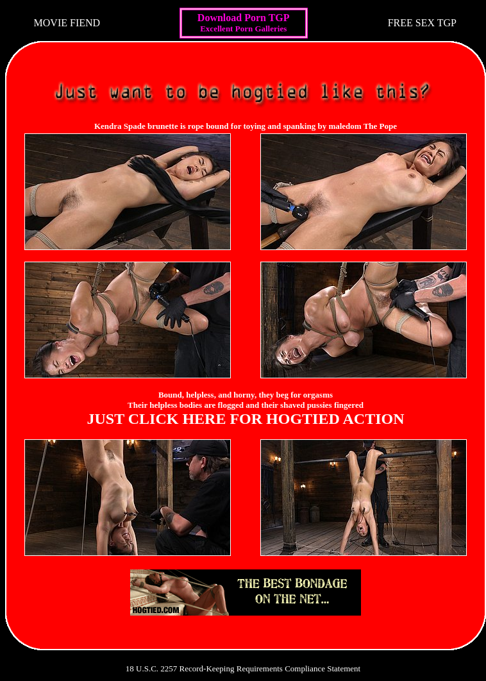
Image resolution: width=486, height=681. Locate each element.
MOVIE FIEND (67, 22)
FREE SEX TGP (422, 22)
